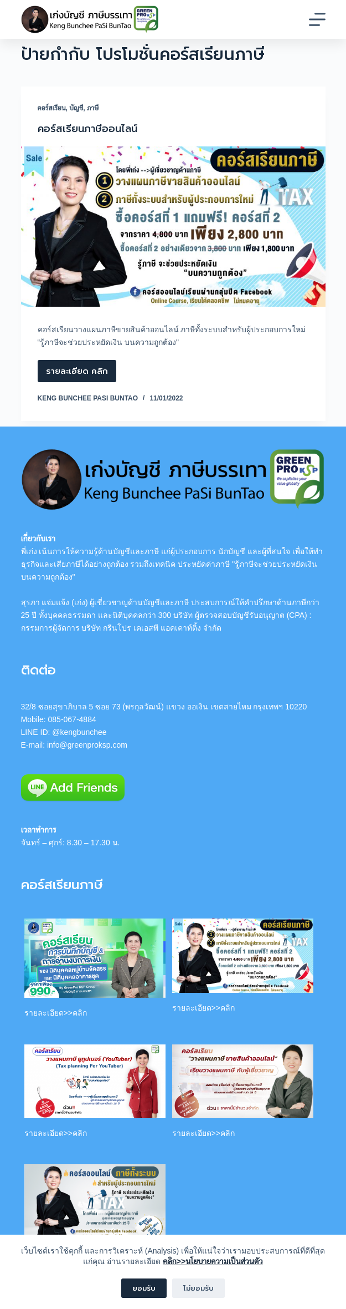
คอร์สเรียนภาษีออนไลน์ (87, 128)
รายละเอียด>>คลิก (55, 1012)
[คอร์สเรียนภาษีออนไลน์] (173, 226)
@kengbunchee (79, 732)
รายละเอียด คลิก (77, 373)
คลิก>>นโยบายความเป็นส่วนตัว (212, 1261)
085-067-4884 (72, 719)
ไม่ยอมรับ (198, 1288)
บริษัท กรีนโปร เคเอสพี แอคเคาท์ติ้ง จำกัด (151, 627)
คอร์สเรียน (52, 108)
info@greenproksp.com (87, 744)
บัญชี (76, 108)
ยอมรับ (144, 1288)
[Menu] (317, 19)
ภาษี (93, 108)
